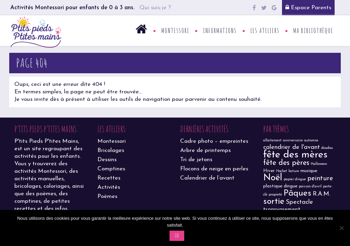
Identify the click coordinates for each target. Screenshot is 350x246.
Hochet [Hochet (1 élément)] (281, 171)
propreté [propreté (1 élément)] (275, 195)
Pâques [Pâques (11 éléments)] (297, 193)
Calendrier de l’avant (207, 178)
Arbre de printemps (205, 150)
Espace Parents (308, 7)
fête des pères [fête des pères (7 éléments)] (286, 163)
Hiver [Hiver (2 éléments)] (269, 170)
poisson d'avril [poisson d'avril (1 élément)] (310, 186)
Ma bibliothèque (313, 31)
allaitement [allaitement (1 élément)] (272, 140)
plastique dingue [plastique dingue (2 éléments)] (280, 186)
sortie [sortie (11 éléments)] (273, 201)
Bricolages (110, 150)
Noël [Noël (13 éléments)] (272, 178)
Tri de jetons (196, 160)
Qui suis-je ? (155, 8)
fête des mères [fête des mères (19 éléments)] (295, 155)
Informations (220, 31)
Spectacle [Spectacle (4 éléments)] (299, 202)
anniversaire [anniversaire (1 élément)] (293, 140)
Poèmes (107, 196)
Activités (108, 187)
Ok (177, 235)
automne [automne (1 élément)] (311, 140)
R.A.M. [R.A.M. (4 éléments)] (321, 194)
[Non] (341, 228)
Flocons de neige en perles (214, 169)
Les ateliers (265, 31)
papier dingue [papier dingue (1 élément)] (295, 179)
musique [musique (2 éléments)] (308, 170)
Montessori (175, 31)
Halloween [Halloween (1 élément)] (319, 164)
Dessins (107, 160)
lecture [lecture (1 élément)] (293, 171)
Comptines (111, 169)
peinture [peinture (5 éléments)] (320, 178)
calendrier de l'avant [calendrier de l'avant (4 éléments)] (291, 147)
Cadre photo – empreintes (214, 141)
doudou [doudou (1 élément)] (327, 148)
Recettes (108, 178)
